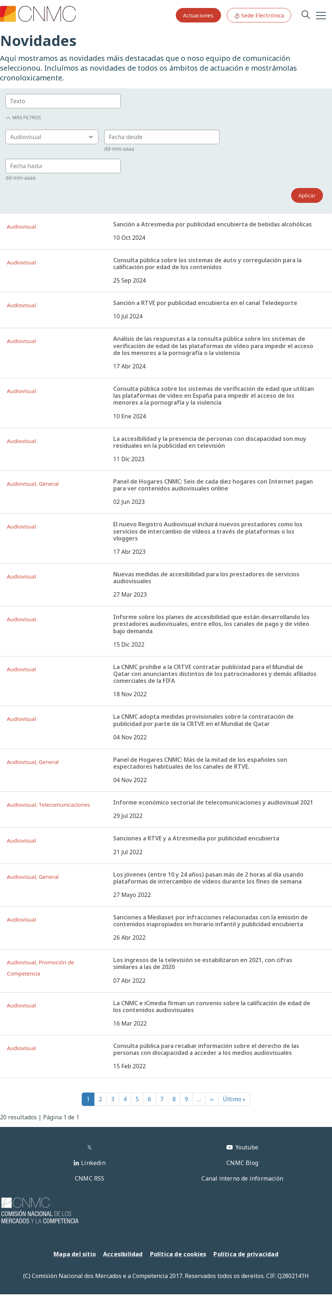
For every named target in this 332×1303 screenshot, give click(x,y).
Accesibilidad (123, 1254)
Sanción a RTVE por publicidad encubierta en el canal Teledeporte (205, 303)
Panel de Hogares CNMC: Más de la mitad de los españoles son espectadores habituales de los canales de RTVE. (200, 763)
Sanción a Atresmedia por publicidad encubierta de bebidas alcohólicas (212, 224)
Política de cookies (178, 1254)
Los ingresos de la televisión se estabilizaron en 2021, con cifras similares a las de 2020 (202, 963)
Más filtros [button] (23, 117)
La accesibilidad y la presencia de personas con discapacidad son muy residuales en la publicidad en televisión (209, 442)
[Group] (63, 101)
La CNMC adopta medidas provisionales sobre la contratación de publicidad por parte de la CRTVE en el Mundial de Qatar (203, 720)
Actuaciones (198, 15)
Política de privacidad (245, 1254)
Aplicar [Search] (307, 195)
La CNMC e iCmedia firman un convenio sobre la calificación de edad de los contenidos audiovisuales (211, 1006)
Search (306, 14)
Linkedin (93, 1163)
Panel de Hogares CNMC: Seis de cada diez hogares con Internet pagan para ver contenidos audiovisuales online (213, 484)
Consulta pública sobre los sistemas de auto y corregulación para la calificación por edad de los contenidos (207, 263)
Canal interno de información (242, 1178)
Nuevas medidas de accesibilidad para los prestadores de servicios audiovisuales (206, 577)
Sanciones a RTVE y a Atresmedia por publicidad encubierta (196, 838)
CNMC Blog (242, 1163)
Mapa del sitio (75, 1254)
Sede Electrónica (259, 15)
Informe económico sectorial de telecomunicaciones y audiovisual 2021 (213, 802)
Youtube (246, 1147)
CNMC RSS (90, 1178)
